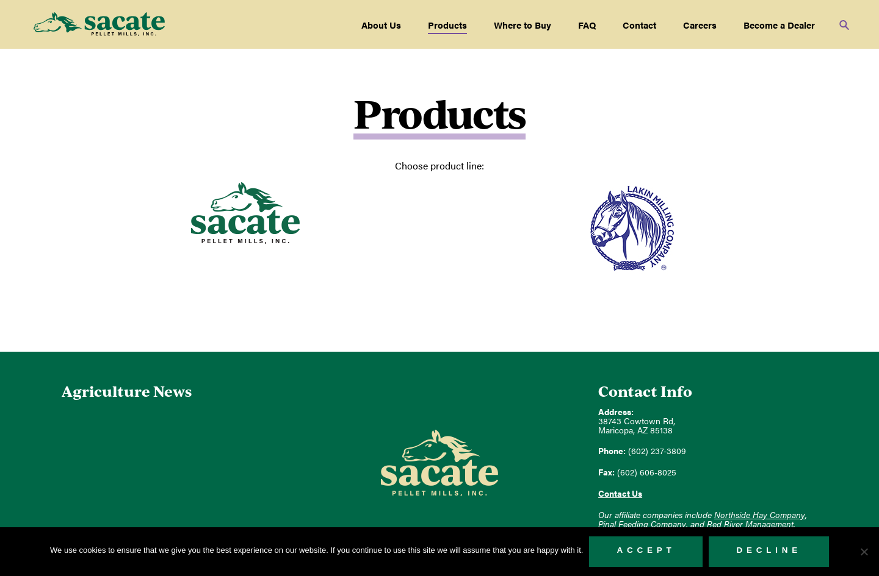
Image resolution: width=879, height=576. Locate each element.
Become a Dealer (779, 24)
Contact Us (620, 493)
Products (447, 24)
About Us (381, 24)
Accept (646, 550)
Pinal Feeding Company (642, 524)
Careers (700, 24)
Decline (768, 550)
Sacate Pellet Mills (99, 24)
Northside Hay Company (759, 515)
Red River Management (750, 524)
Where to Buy (522, 24)
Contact (639, 24)
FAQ (587, 24)
